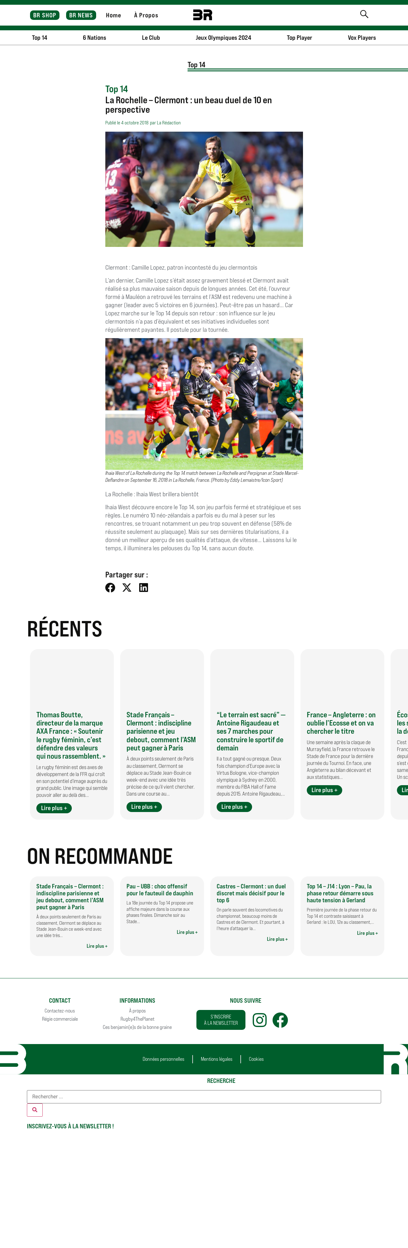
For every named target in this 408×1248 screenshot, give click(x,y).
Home (113, 15)
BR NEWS (81, 15)
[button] (110, 587)
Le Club (151, 37)
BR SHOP (44, 15)
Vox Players (362, 37)
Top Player (299, 37)
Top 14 (39, 37)
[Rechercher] (35, 1110)
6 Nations (94, 37)
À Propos (146, 15)
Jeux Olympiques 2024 (223, 37)
